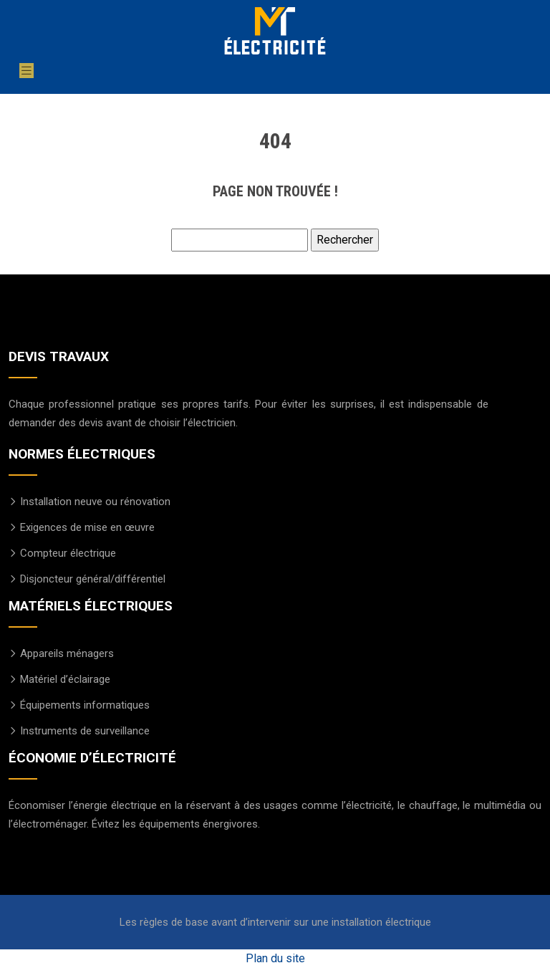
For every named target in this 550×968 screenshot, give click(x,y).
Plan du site (275, 958)
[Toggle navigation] (26, 70)
